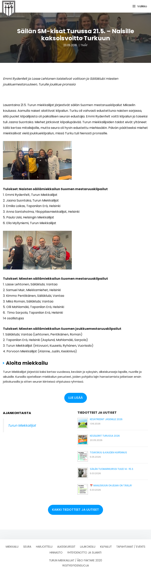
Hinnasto (56, 552)
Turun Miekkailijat (22, 425)
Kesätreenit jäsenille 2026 (106, 419)
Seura (27, 547)
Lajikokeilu (87, 547)
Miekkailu (12, 547)
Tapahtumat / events (130, 547)
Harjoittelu (44, 547)
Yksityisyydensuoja (75, 565)
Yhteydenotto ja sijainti (84, 552)
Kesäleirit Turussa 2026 (105, 435)
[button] (75, 398)
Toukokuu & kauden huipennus (108, 452)
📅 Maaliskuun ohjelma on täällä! (111, 485)
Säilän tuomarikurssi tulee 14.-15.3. (112, 469)
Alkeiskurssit (66, 547)
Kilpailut (106, 547)
